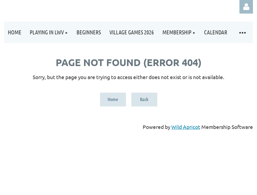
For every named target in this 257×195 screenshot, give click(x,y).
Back (144, 99)
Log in (246, 7)
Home (113, 99)
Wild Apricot (185, 126)
